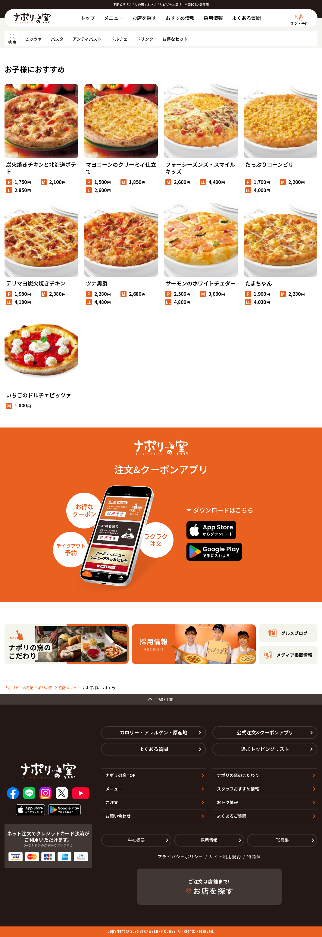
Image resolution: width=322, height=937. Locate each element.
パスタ (57, 39)
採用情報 (213, 17)
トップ (87, 17)
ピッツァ (33, 39)
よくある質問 (246, 17)
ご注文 (111, 802)
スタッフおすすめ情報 (238, 789)
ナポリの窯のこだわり (238, 775)
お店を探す (144, 17)
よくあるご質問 (231, 816)
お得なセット (175, 39)
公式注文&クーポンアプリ (265, 732)
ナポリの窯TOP (120, 775)
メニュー (113, 17)
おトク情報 (227, 802)
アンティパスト (87, 39)
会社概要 (136, 840)
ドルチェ (119, 39)
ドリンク (144, 39)
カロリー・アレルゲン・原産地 (153, 732)
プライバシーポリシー (180, 856)
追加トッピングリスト (265, 748)
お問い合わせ (118, 816)
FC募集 (282, 840)
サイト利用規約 (225, 856)
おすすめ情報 (180, 17)
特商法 (254, 856)
